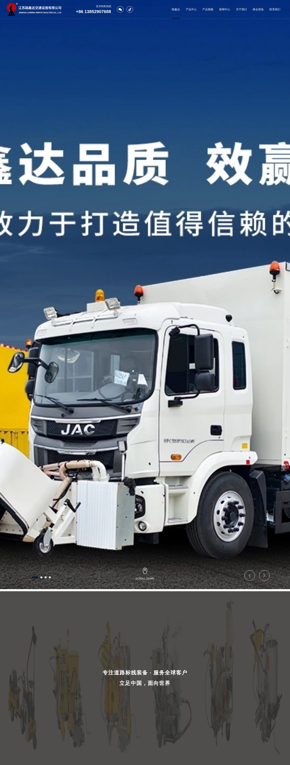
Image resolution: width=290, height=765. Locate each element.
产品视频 (207, 9)
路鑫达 (176, 9)
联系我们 (274, 9)
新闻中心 (224, 9)
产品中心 (191, 9)
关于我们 (241, 9)
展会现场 (258, 9)
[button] (35, 577)
